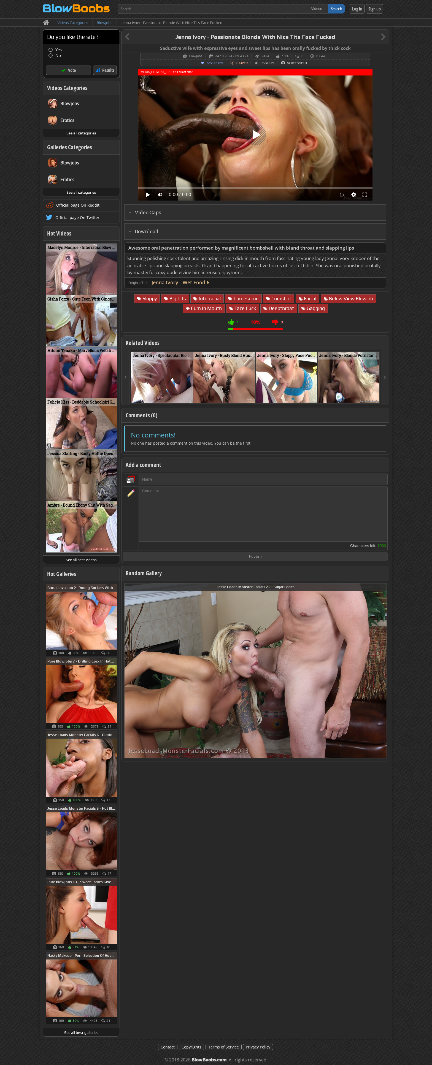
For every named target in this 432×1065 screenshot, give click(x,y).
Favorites (215, 63)
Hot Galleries (61, 574)
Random (267, 63)
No (58, 55)
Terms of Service (223, 1047)
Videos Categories (67, 88)
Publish (255, 556)
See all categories (81, 133)
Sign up (374, 9)
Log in (357, 9)
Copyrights (191, 1047)
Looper (242, 63)
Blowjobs (195, 56)
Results (108, 70)
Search (336, 8)
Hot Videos (59, 233)
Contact (168, 1047)
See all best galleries (81, 1032)
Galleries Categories (69, 147)
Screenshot (297, 63)
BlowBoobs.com (208, 1060)
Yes (58, 50)
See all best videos (81, 560)
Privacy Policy (258, 1047)
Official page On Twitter (77, 217)
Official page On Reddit (77, 205)
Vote (72, 70)
